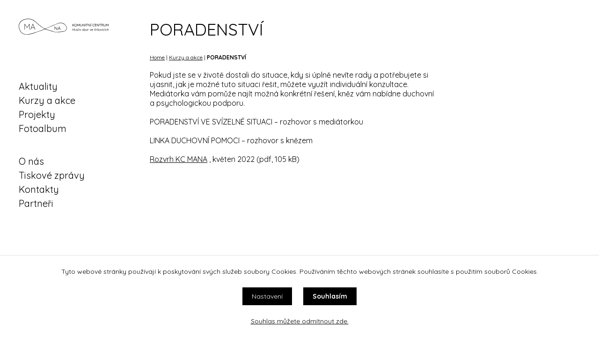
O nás (31, 161)
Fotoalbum (42, 128)
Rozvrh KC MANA (178, 159)
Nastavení (267, 296)
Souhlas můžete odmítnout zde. (300, 321)
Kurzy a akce (47, 100)
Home (157, 57)
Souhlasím (330, 296)
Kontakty (39, 189)
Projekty (37, 114)
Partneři (36, 203)
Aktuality (38, 86)
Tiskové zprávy (52, 175)
